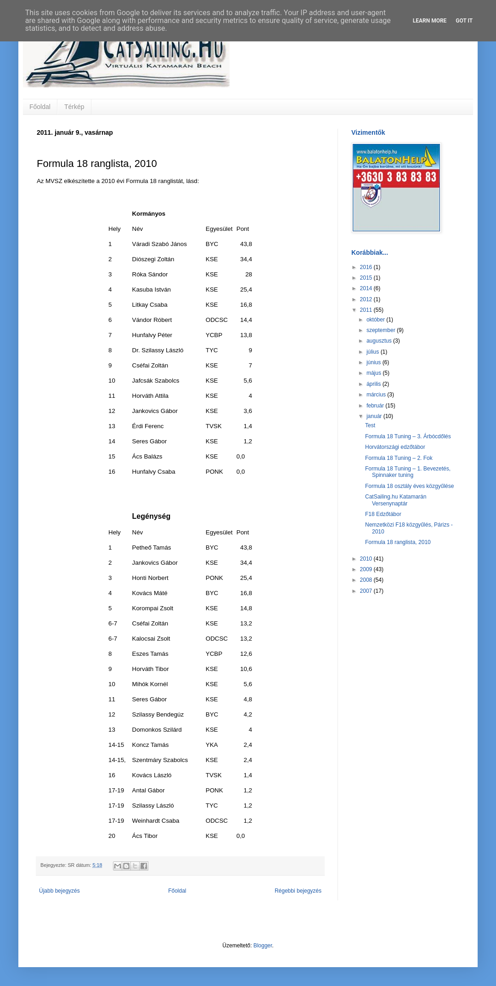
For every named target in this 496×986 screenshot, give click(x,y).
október (376, 319)
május (374, 373)
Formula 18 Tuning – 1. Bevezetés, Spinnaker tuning (408, 471)
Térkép (74, 106)
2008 (367, 580)
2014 (367, 288)
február (375, 405)
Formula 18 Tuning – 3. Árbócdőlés (408, 436)
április (374, 384)
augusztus (379, 341)
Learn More (430, 20)
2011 (367, 310)
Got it (464, 20)
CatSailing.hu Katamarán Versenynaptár (395, 499)
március (376, 394)
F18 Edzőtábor (383, 514)
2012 (367, 299)
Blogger (263, 945)
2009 (367, 569)
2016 (367, 267)
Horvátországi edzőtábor (395, 447)
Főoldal (40, 106)
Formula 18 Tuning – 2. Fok (399, 458)
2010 (367, 559)
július (373, 352)
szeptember (381, 330)
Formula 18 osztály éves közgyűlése (409, 486)
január (374, 416)
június (374, 362)
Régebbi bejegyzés (298, 891)
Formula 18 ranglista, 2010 (398, 542)
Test (370, 425)
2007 (367, 591)
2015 (367, 278)
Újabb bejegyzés (59, 891)
